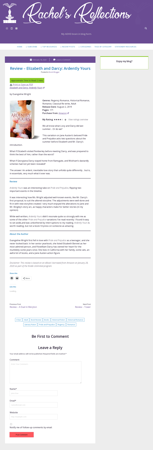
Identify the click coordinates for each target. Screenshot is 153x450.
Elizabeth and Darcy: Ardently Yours (27, 87)
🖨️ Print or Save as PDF (21, 84)
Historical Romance (75, 320)
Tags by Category (103, 46)
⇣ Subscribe (31, 46)
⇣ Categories (84, 46)
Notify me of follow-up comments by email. (31, 427)
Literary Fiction (30, 324)
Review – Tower (83, 307)
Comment (14, 359)
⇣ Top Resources (48, 46)
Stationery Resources (125, 46)
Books (46, 320)
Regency (61, 324)
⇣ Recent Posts (67, 46)
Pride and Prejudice (47, 324)
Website (14, 412)
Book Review (36, 320)
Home (19, 46)
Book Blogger (54, 72)
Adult (26, 320)
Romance (71, 324)
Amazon (64, 113)
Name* (13, 388)
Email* (13, 400)
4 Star (18, 320)
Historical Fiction (58, 320)
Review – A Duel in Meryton (23, 307)
